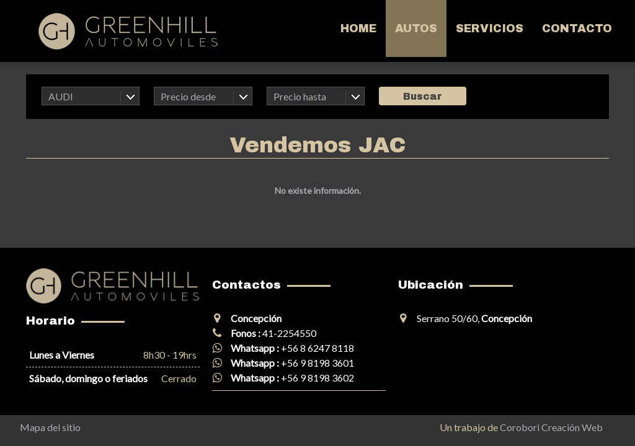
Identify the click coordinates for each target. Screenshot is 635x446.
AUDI (60, 96)
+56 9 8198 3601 (317, 363)
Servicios (489, 28)
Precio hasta (299, 96)
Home (358, 28)
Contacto (577, 28)
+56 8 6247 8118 (317, 348)
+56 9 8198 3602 (317, 377)
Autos (416, 28)
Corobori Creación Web (551, 427)
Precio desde (188, 96)
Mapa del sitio (50, 427)
